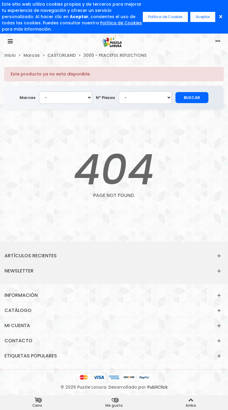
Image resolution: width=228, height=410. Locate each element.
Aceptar (203, 16)
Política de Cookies (121, 23)
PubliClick (157, 387)
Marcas (27, 97)
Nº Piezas (105, 97)
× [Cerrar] (220, 17)
